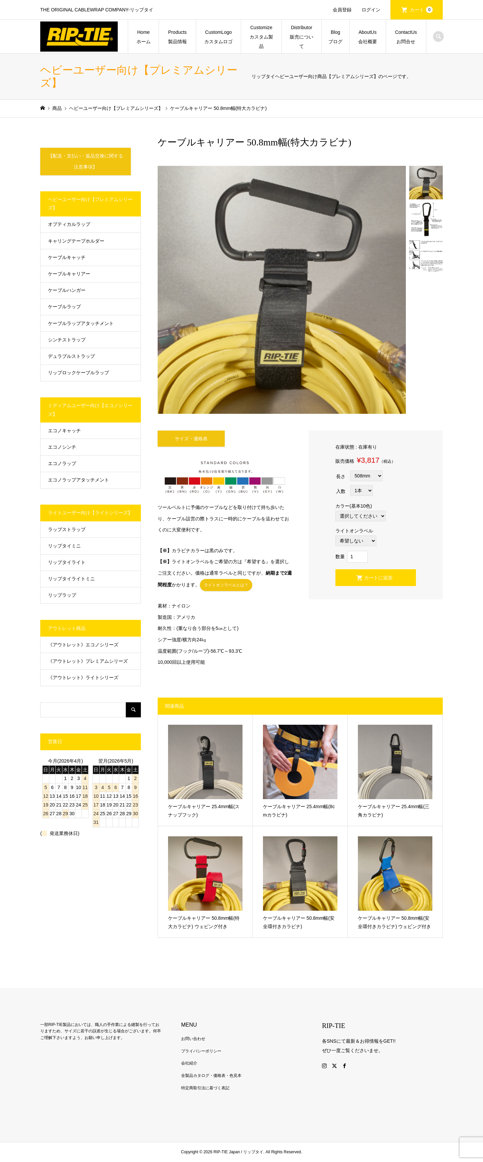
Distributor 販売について (303, 37)
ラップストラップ (67, 529)
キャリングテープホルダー (76, 241)
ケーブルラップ (64, 307)
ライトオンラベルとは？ (226, 585)
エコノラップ (62, 463)
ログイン (371, 9)
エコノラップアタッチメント (78, 480)
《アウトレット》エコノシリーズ (83, 644)
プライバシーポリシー (201, 1051)
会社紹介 (189, 1063)
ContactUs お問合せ (408, 36)
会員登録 (342, 9)
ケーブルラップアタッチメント (81, 323)
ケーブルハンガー (67, 290)
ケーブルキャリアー (69, 274)
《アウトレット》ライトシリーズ (83, 678)
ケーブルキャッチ (67, 257)
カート (421, 9)
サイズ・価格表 (191, 438)
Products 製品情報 (180, 36)
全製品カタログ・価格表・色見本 (211, 1076)
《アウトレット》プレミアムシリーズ (88, 661)
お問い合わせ (193, 1039)
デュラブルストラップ (71, 356)
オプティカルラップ (69, 224)
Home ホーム (146, 36)
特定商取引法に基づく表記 (205, 1088)
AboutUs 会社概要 (369, 36)
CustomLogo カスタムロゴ (220, 36)
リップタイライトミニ (71, 579)
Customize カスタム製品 (263, 37)
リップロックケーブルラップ (78, 373)
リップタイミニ (64, 545)
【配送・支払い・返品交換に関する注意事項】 (85, 161)
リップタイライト (67, 562)
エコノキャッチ (64, 430)
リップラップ (62, 595)
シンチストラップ (67, 339)
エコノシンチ (62, 447)
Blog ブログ (336, 36)
